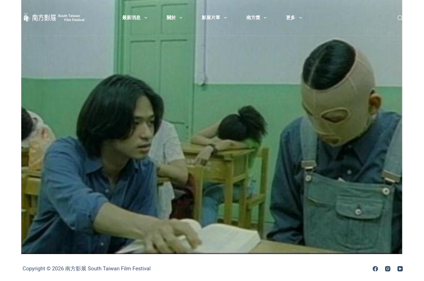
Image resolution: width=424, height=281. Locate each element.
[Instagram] (387, 268)
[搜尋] (400, 18)
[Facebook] (375, 268)
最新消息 (136, 17)
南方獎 (258, 17)
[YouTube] (400, 268)
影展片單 (216, 17)
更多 (295, 17)
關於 (176, 17)
